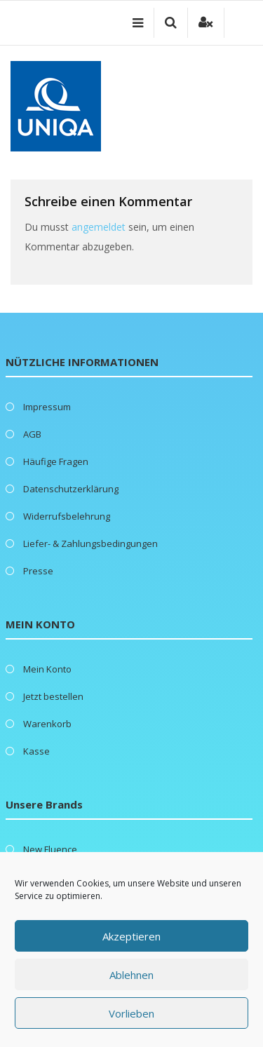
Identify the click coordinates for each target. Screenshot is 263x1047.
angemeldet (99, 227)
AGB (32, 434)
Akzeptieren (131, 936)
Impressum (47, 406)
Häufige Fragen (55, 461)
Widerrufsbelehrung (66, 516)
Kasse (36, 751)
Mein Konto (47, 669)
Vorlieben (131, 1013)
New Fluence (50, 849)
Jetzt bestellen (53, 696)
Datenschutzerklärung (71, 488)
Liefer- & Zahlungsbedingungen (90, 543)
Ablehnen (131, 975)
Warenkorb (47, 723)
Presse (38, 571)
